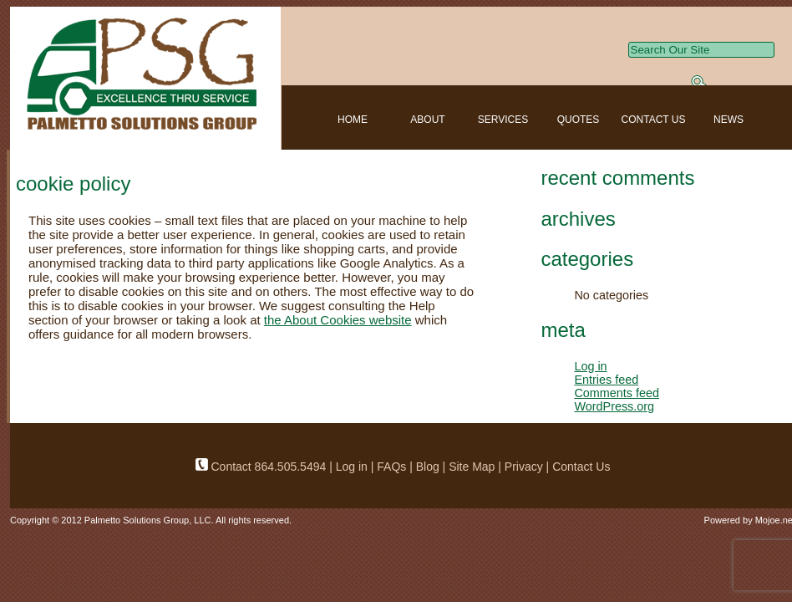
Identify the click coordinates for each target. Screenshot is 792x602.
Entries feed (606, 379)
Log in (590, 366)
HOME (353, 119)
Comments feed (616, 393)
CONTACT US (654, 119)
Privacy (524, 466)
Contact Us (581, 466)
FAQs (393, 466)
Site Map (472, 466)
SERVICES (503, 119)
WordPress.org (614, 406)
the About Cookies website (338, 320)
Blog (427, 466)
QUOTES (578, 119)
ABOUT (427, 119)
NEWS (728, 119)
